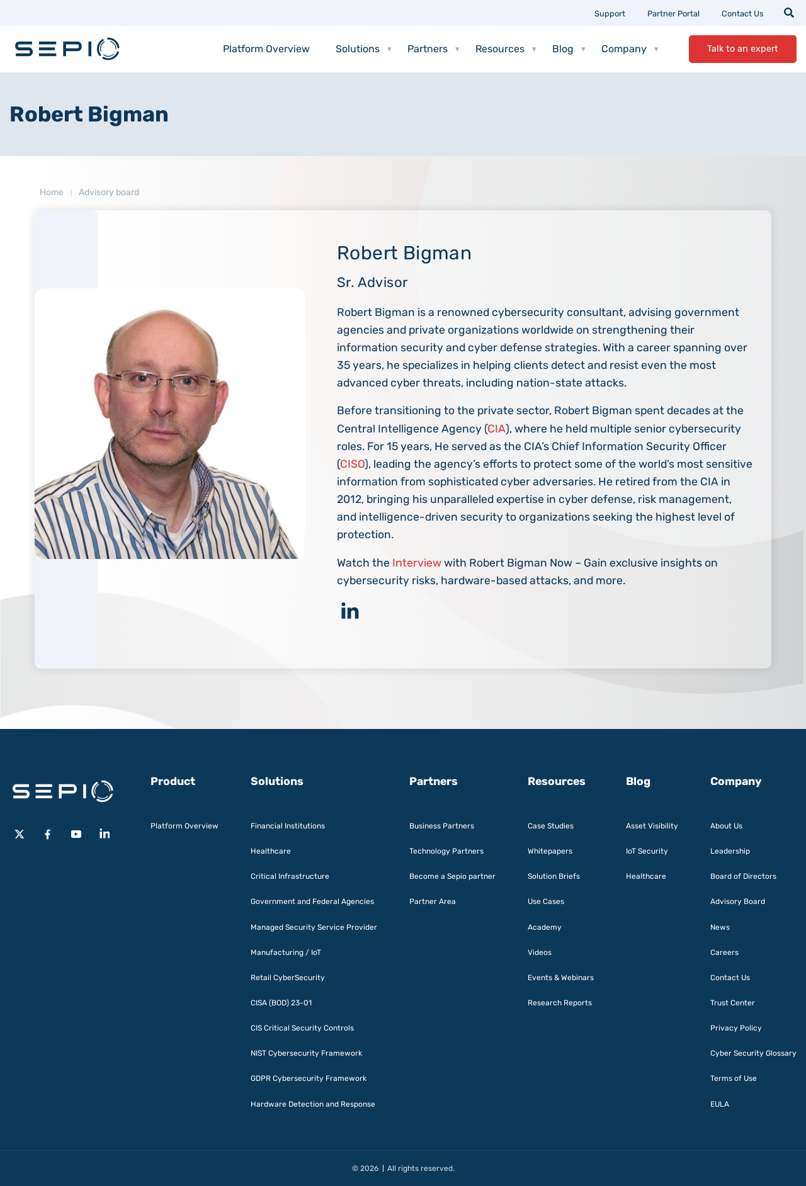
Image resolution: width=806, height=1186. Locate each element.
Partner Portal (673, 13)
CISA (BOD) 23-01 (281, 1002)
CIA (496, 428)
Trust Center (732, 1002)
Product (172, 781)
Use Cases (546, 901)
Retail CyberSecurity (288, 977)
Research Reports (560, 1002)
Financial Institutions (288, 826)
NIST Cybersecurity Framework (306, 1053)
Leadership (730, 851)
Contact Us (743, 13)
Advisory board (109, 192)
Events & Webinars (561, 977)
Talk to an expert (742, 48)
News (720, 927)
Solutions (364, 49)
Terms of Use (733, 1078)
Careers (724, 952)
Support (609, 13)
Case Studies (551, 826)
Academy (545, 927)
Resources (505, 49)
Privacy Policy (736, 1028)
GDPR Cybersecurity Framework (308, 1078)
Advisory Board (737, 901)
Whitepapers (550, 851)
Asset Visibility (652, 826)
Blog (569, 49)
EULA (719, 1104)
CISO (352, 464)
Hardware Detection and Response (313, 1104)
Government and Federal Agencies (312, 901)
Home (52, 192)
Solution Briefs (554, 876)
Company (630, 49)
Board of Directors (743, 876)
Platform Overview (266, 49)
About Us (726, 826)
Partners (433, 49)
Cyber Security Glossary (753, 1053)
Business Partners (441, 826)
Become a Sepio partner (452, 876)
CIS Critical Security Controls (302, 1028)
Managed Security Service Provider (314, 927)
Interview (416, 562)
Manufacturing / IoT (286, 952)
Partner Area (432, 901)
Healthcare (271, 851)
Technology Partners (446, 851)
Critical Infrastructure (290, 876)
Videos (540, 952)
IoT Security (647, 851)
